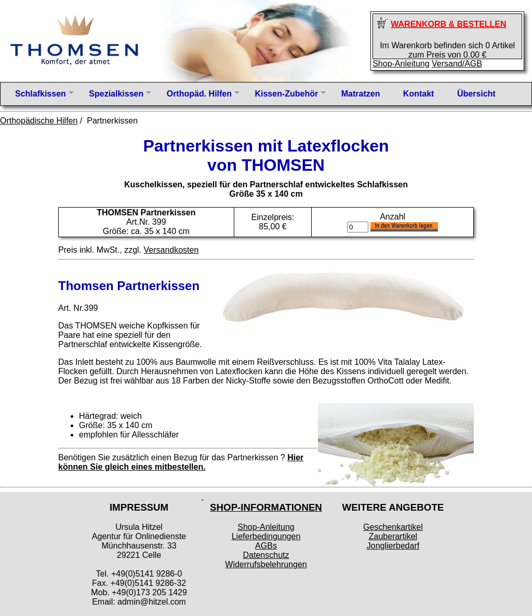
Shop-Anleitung (401, 63)
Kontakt (418, 93)
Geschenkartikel (393, 527)
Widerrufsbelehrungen (266, 564)
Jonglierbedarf (393, 545)
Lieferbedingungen (266, 536)
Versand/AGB (457, 63)
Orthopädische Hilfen (38, 120)
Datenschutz (266, 555)
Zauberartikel (393, 536)
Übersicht (476, 93)
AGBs (266, 545)
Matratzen (360, 93)
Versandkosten (170, 249)
